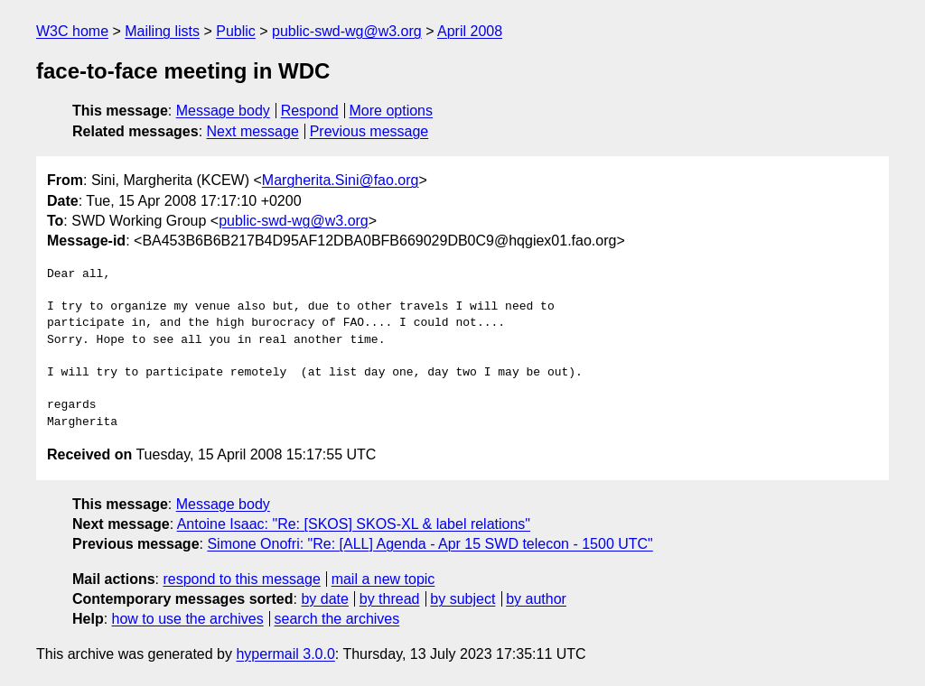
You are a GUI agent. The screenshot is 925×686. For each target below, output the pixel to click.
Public (236, 31)
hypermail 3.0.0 (285, 654)
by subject (462, 599)
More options (392, 110)
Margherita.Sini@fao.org (340, 180)
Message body (223, 110)
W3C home (72, 31)
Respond (310, 110)
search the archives (337, 618)
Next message (253, 131)
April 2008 (469, 31)
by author (536, 599)
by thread (390, 599)
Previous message (369, 131)
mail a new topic (383, 579)
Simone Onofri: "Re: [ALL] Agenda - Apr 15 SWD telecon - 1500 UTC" (429, 544)
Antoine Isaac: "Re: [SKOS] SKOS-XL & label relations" (353, 524)
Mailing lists (162, 31)
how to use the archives (188, 618)
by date (324, 599)
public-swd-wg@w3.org (347, 31)
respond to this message (241, 579)
